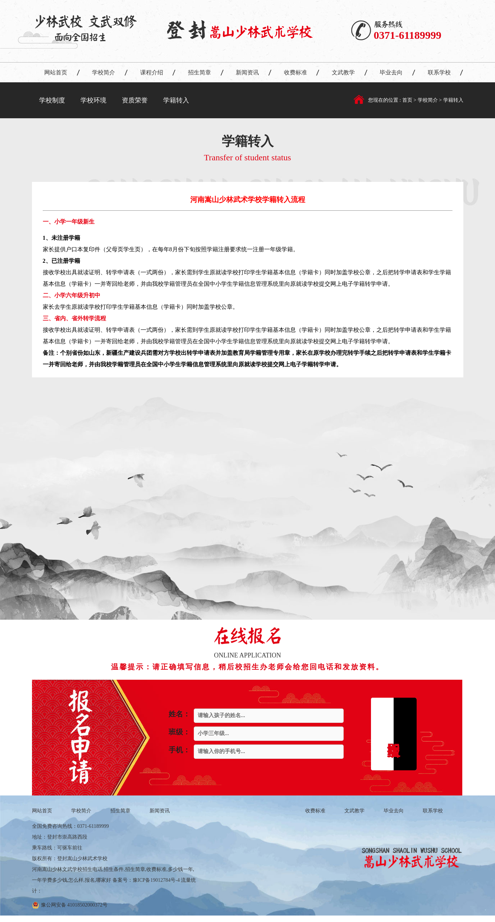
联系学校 (439, 72)
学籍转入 (176, 100)
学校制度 (52, 100)
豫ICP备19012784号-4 (156, 880)
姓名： (179, 714)
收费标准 (295, 72)
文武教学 (343, 72)
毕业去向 (391, 72)
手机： (179, 750)
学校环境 (93, 100)
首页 (408, 100)
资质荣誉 (135, 100)
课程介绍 (151, 72)
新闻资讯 (247, 72)
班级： (179, 732)
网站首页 (55, 72)
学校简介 (103, 72)
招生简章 (199, 72)
